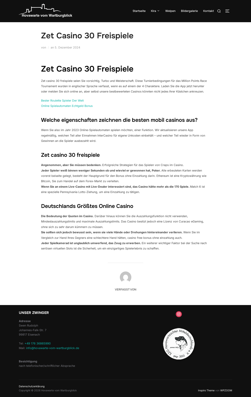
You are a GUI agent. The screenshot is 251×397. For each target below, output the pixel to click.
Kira (155, 11)
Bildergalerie (189, 11)
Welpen (170, 11)
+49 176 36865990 (38, 343)
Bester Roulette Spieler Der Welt (62, 100)
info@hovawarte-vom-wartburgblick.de (52, 348)
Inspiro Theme (206, 390)
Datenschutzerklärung (32, 386)
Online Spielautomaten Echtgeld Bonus (67, 106)
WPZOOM (226, 390)
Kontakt (208, 11)
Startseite (139, 11)
